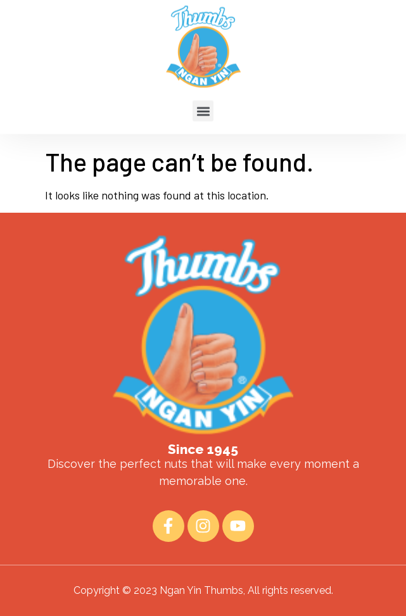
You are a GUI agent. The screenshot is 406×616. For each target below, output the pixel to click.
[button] (203, 99)
